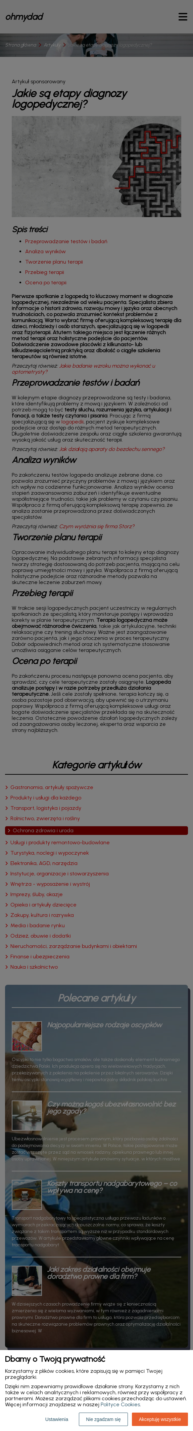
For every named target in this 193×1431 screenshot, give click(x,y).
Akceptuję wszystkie (160, 1419)
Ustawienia (56, 1419)
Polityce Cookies (120, 1404)
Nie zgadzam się (103, 1419)
